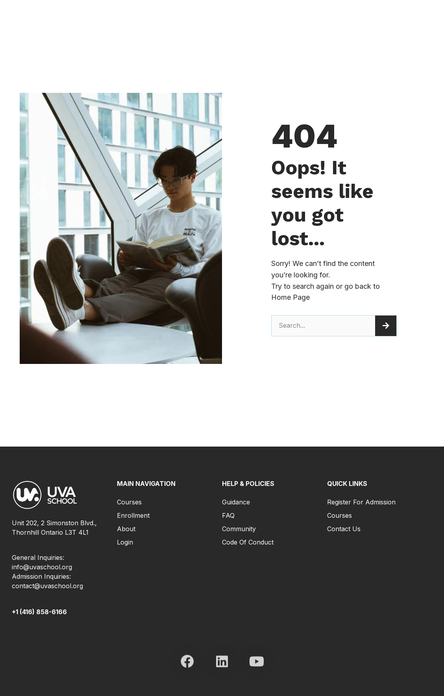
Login (125, 542)
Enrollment (133, 515)
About (126, 529)
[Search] (385, 326)
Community (239, 529)
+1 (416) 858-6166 (39, 612)
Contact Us (344, 529)
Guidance (236, 502)
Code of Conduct (248, 542)
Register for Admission (361, 502)
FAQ (228, 515)
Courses (129, 502)
